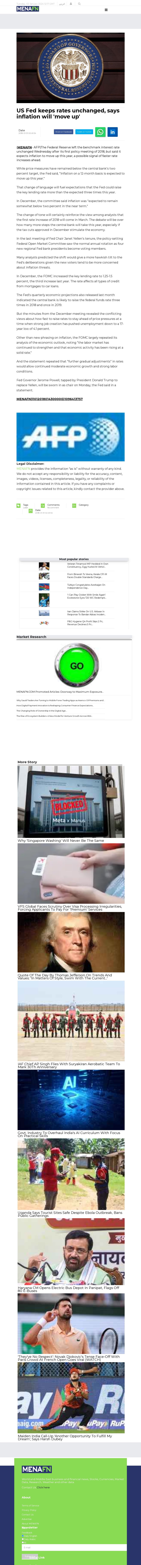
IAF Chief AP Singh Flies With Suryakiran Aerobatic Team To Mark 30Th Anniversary (69, 1070)
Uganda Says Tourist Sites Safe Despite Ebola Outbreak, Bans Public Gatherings (70, 1218)
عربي (62, 3)
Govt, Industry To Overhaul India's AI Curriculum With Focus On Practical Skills (69, 1138)
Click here (43, 1490)
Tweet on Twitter (84, 137)
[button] (71, 3)
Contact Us (27, 1517)
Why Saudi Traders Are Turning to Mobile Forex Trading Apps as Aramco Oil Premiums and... (61, 706)
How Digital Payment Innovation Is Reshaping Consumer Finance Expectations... (55, 711)
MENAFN (24, 153)
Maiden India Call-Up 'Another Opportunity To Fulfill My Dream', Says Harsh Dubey (65, 1440)
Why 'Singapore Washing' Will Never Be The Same (61, 846)
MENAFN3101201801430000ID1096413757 (50, 404)
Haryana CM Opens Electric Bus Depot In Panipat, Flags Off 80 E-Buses (68, 1293)
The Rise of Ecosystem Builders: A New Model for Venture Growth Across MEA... (55, 721)
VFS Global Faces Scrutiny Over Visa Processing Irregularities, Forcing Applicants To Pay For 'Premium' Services (70, 913)
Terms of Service (30, 1508)
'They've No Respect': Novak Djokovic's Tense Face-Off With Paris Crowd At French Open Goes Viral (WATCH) (69, 1361)
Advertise (27, 1522)
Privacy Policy (29, 1512)
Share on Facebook (63, 137)
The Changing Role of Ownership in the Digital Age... (42, 716)
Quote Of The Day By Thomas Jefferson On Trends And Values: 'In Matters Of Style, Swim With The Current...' (65, 981)
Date (22, 136)
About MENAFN (30, 1526)
